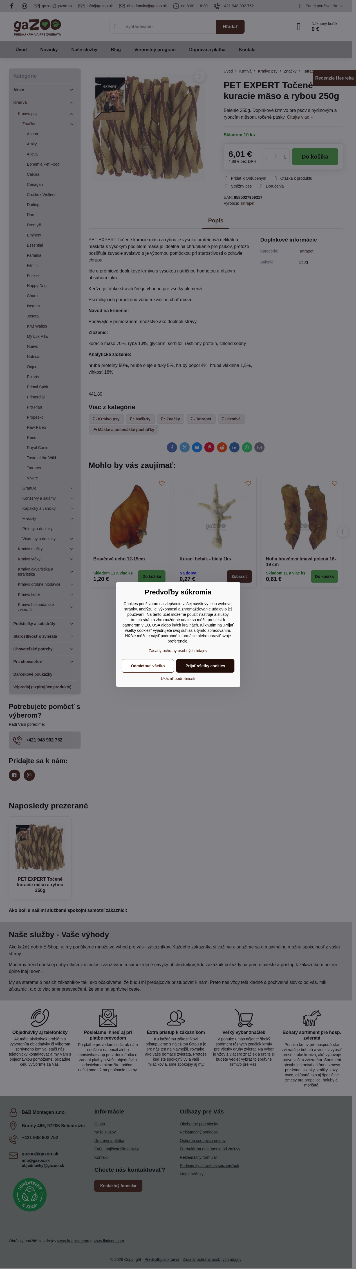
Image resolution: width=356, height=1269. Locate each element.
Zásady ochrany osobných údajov (178, 650)
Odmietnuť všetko (148, 666)
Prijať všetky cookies (205, 666)
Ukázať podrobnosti (178, 678)
